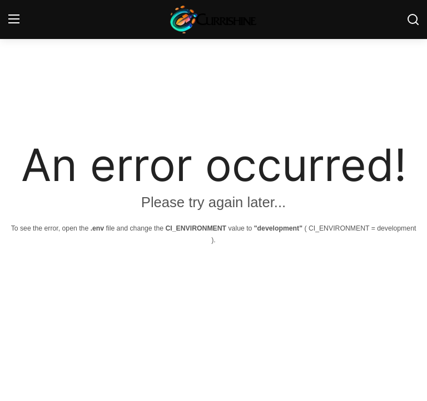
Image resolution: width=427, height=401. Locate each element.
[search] (413, 19)
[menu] (14, 19)
